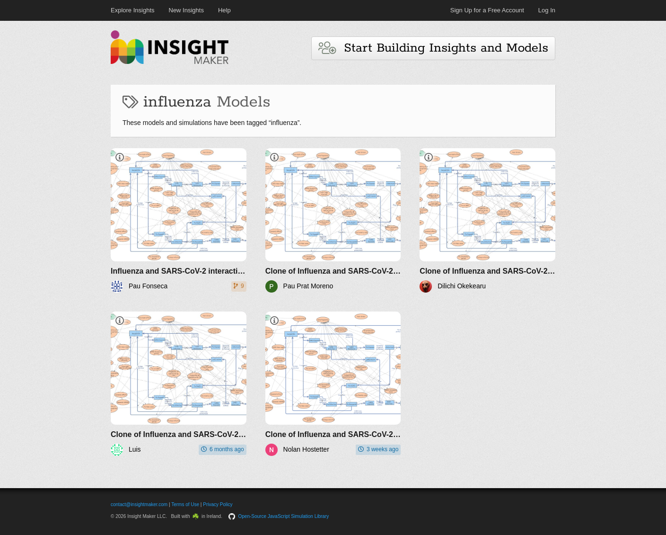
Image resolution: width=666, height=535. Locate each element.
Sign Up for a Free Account (487, 10)
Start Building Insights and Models (433, 48)
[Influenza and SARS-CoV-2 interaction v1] (178, 220)
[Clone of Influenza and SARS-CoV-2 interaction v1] (333, 220)
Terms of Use (185, 504)
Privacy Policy (217, 504)
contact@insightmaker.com (139, 504)
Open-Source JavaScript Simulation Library (283, 516)
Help (224, 10)
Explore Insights (133, 10)
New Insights (186, 10)
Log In (546, 10)
